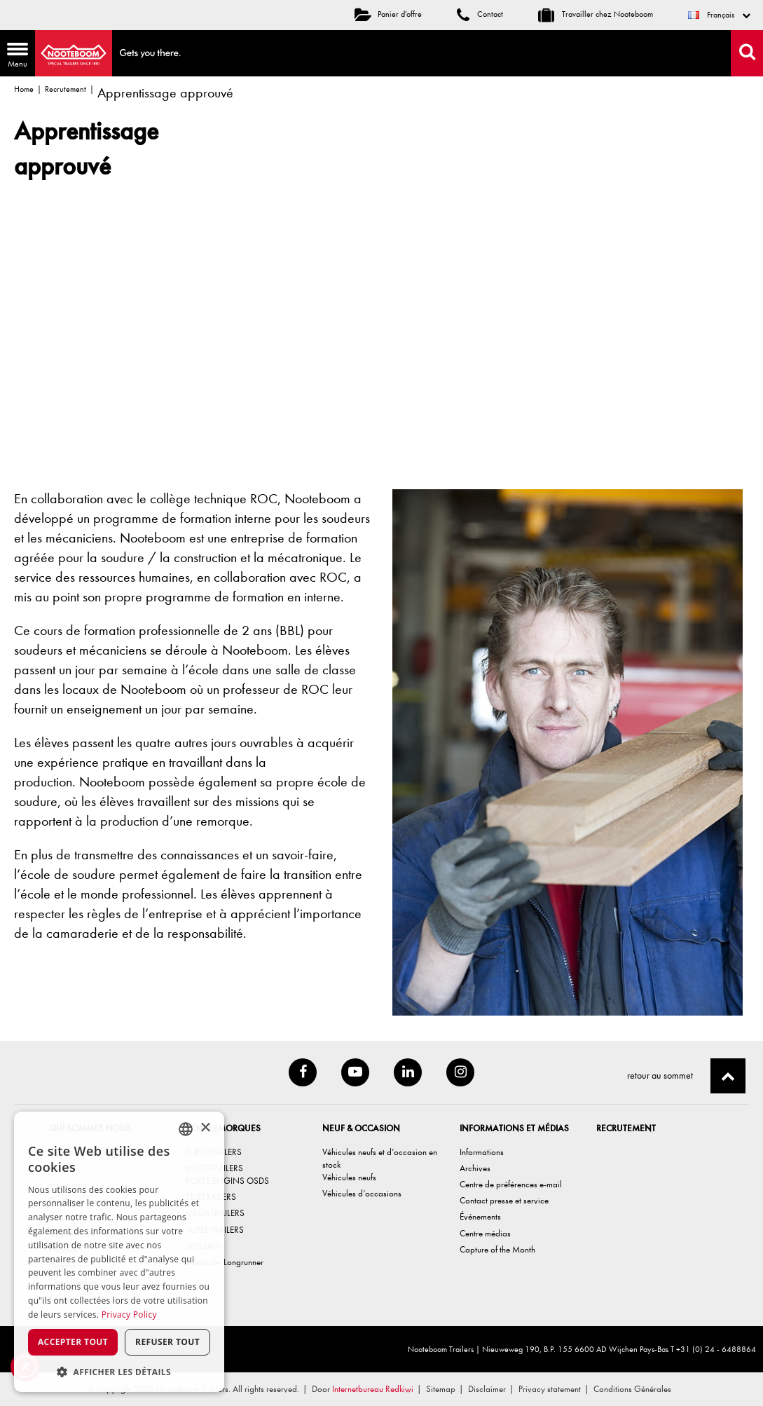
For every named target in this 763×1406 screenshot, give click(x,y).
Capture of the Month (497, 1249)
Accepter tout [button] (73, 1342)
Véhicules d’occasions (361, 1193)
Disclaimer (487, 1389)
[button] (119, 1371)
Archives (475, 1168)
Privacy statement (549, 1389)
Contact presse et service (504, 1200)
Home (24, 89)
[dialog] (119, 1252)
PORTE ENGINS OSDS (227, 1180)
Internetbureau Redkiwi (372, 1389)
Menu (14, 56)
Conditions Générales (632, 1389)
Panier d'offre (388, 14)
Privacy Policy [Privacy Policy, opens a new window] (129, 1314)
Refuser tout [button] (167, 1342)
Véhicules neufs (349, 1177)
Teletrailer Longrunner (224, 1262)
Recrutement (65, 89)
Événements (480, 1216)
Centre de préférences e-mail (511, 1184)
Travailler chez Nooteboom (595, 14)
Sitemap (440, 1389)
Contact (480, 14)
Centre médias (485, 1233)
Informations (482, 1152)
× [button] (205, 1128)
